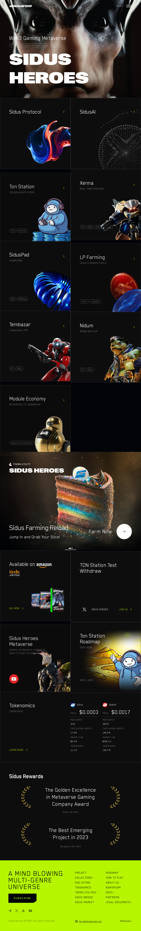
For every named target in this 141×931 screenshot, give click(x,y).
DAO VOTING (82, 882)
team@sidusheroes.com (90, 921)
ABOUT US (112, 882)
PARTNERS (113, 897)
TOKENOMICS (83, 887)
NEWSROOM (113, 887)
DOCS (109, 892)
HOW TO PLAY (114, 877)
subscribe (22, 898)
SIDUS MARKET (84, 902)
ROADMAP (112, 872)
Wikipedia (125, 921)
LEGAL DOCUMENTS (118, 902)
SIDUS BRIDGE (84, 897)
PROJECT (81, 872)
